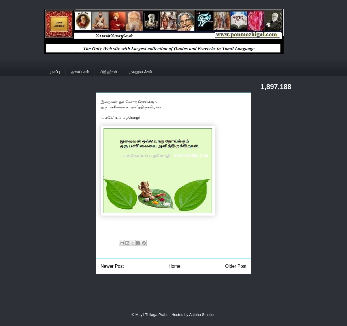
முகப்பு (55, 71)
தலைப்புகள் (80, 71)
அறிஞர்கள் (109, 71)
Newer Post (112, 266)
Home (175, 266)
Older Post (235, 266)
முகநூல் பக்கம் (140, 71)
